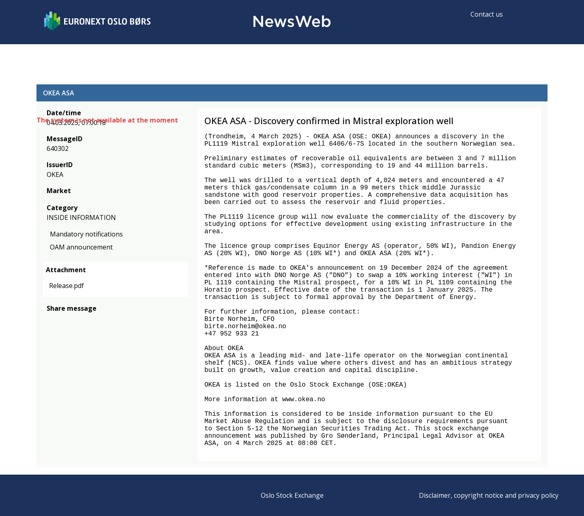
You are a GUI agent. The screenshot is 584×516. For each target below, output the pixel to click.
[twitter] (64, 320)
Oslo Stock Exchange (292, 495)
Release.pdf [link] (66, 285)
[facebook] (51, 320)
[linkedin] (79, 320)
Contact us (486, 14)
